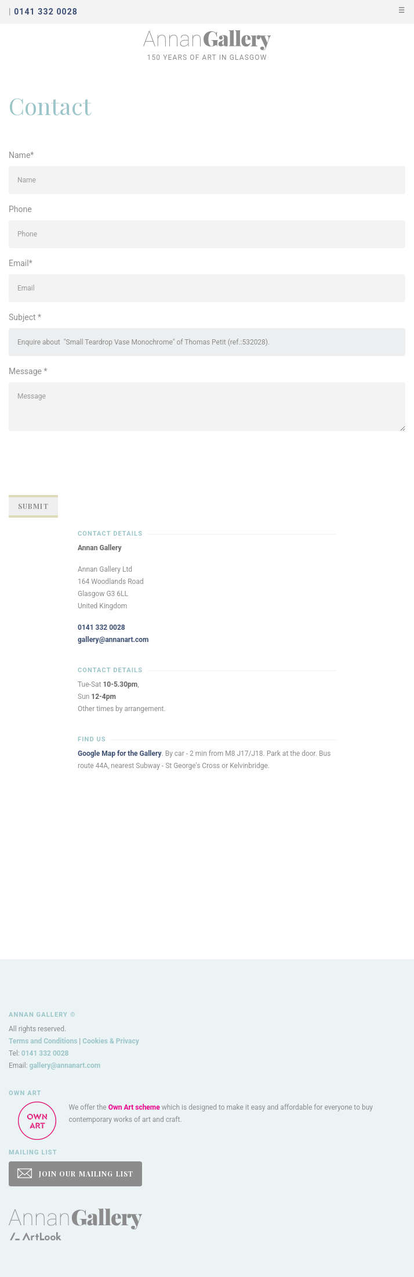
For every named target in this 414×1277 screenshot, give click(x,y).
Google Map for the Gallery (120, 753)
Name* (21, 155)
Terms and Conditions (43, 1041)
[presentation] (97, 463)
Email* (20, 263)
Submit (33, 506)
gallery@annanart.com (113, 640)
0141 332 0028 (101, 627)
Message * (28, 371)
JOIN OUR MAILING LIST (75, 1173)
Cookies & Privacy (110, 1041)
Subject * (25, 317)
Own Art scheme (134, 1107)
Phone (20, 209)
